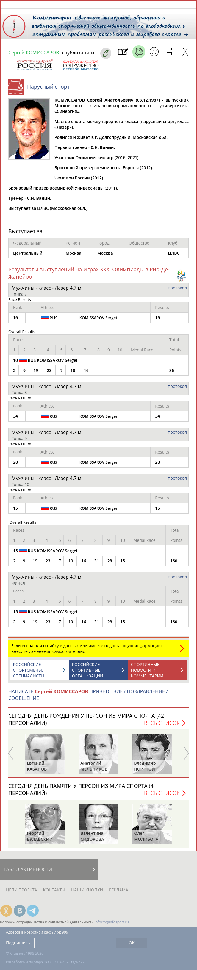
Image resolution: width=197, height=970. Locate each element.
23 (49, 373)
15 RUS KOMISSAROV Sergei (45, 554)
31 (96, 564)
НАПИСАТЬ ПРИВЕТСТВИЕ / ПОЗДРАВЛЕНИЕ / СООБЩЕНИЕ (88, 697)
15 (122, 564)
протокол (177, 290)
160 (173, 564)
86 (171, 373)
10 (72, 373)
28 (109, 564)
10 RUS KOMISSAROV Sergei (45, 363)
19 (35, 373)
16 (86, 373)
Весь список (162, 725)
